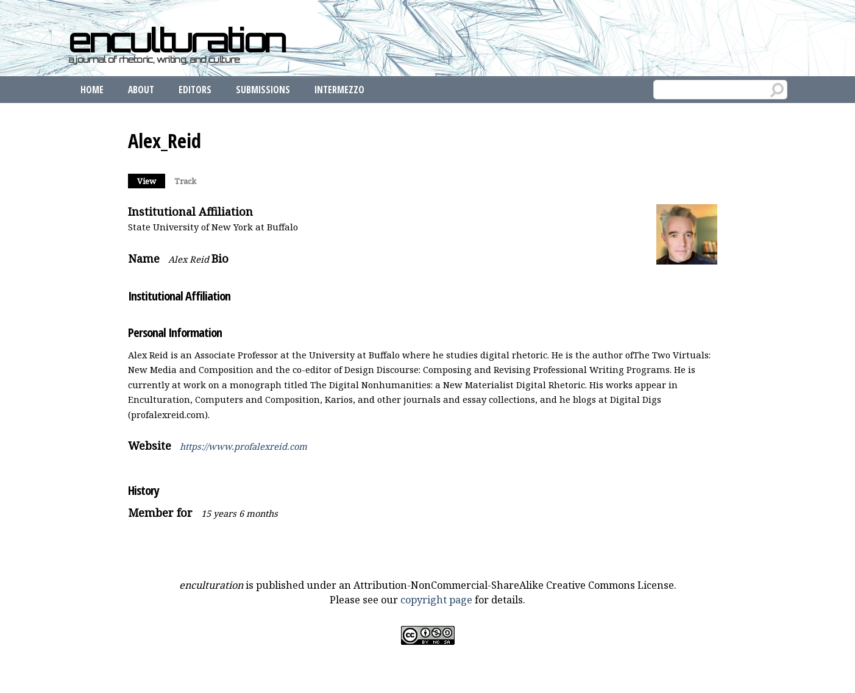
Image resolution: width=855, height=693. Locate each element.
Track (185, 181)
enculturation (176, 40)
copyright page (436, 599)
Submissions (263, 89)
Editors (195, 89)
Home (92, 89)
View (151, 180)
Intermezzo (339, 89)
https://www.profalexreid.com (243, 446)
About (141, 89)
